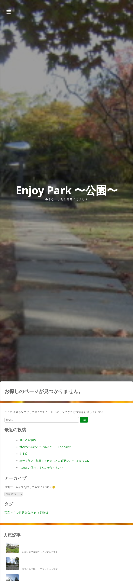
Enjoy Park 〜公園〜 (66, 190)
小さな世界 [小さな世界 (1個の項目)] (17, 512)
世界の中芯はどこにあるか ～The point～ (46, 447)
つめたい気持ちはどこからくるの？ (41, 467)
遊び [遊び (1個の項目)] (36, 512)
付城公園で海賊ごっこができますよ (40, 552)
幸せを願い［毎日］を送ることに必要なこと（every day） (56, 461)
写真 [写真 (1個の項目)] (7, 512)
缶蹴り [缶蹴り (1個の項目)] (29, 512)
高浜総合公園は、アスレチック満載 (40, 569)
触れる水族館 (28, 440)
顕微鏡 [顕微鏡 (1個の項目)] (44, 512)
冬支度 (24, 454)
